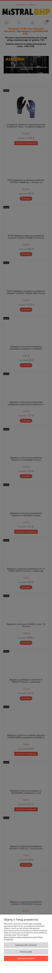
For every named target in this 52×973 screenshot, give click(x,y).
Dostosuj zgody (26, 952)
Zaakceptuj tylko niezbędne (26, 945)
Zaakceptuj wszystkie (25, 958)
